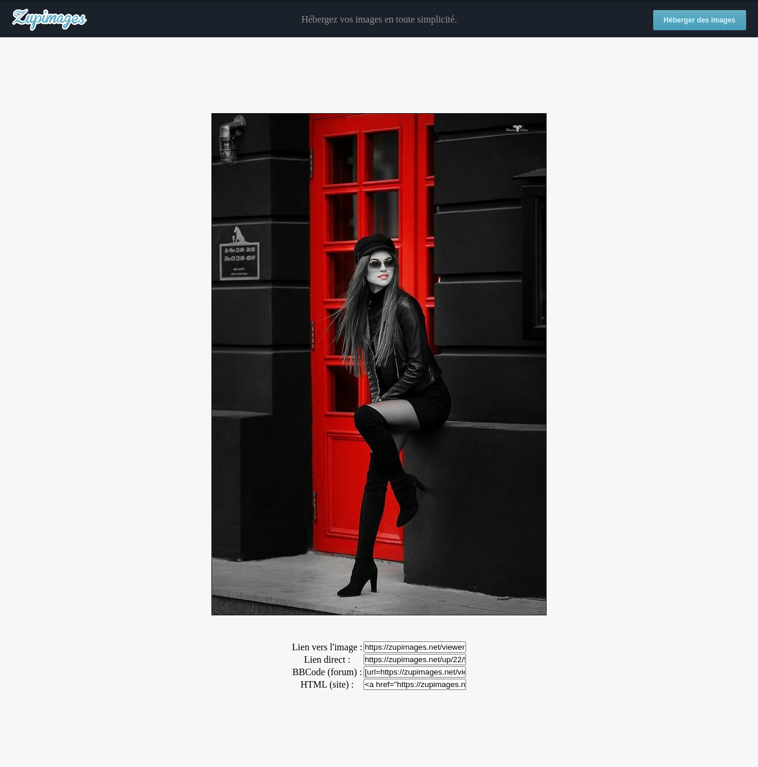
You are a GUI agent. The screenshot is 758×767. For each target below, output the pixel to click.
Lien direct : (327, 659)
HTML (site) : (327, 684)
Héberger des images (699, 20)
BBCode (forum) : (327, 672)
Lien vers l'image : (327, 647)
